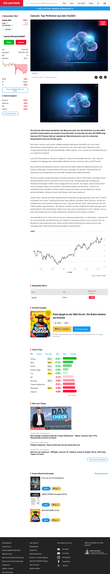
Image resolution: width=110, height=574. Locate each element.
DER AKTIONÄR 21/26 (50, 510)
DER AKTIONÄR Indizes (39, 561)
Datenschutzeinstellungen (12, 561)
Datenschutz (7, 554)
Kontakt (63, 549)
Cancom (35, 73)
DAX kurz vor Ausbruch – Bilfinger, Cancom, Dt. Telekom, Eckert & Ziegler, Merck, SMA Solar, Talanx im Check (68, 453)
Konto (101, 334)
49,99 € (46, 489)
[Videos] (91, 3)
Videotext (6, 565)
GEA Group (33, 381)
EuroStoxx (73, 354)
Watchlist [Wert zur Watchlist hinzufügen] (8, 29)
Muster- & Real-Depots (39, 557)
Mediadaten (7, 543)
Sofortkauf (62, 329)
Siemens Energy (35, 370)
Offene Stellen (8, 568)
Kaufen (9, 42)
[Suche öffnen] (27, 3)
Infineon (33, 359)
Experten (33, 550)
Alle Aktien (34, 543)
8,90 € (46, 520)
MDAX (57, 354)
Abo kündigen (7, 572)
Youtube (63, 553)
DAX (31, 354)
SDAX (64, 354)
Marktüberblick (36, 554)
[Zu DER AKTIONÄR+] (81, 3)
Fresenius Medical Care (37, 384)
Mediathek (34, 546)
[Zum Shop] (64, 3)
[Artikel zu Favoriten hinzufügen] (105, 77)
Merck (32, 362)
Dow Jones (48, 354)
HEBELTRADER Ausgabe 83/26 (54, 494)
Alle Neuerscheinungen (101, 473)
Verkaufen (21, 42)
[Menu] (104, 3)
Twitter (62, 565)
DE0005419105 (7, 25)
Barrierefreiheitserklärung (13, 557)
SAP (31, 377)
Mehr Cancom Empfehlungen (97, 459)
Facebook (63, 561)
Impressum (6, 546)
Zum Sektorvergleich (10, 113)
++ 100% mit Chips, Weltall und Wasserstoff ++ (55, 8)
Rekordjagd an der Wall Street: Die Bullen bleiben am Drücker (79, 316)
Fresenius (33, 392)
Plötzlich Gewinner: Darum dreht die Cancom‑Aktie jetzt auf (55, 445)
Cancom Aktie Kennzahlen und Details (15, 90)
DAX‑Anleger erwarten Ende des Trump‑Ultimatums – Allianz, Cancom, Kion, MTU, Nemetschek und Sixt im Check (64, 437)
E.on (31, 373)
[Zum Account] (72, 3)
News (50, 359)
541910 (5, 23)
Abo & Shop (34, 565)
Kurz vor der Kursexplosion (53, 478)
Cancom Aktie (6, 20)
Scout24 (32, 366)
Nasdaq (39, 354)
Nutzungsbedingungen (11, 550)
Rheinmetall (34, 388)
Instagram (63, 557)
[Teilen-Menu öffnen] (96, 77)
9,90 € (46, 505)
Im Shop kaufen (81, 329)
